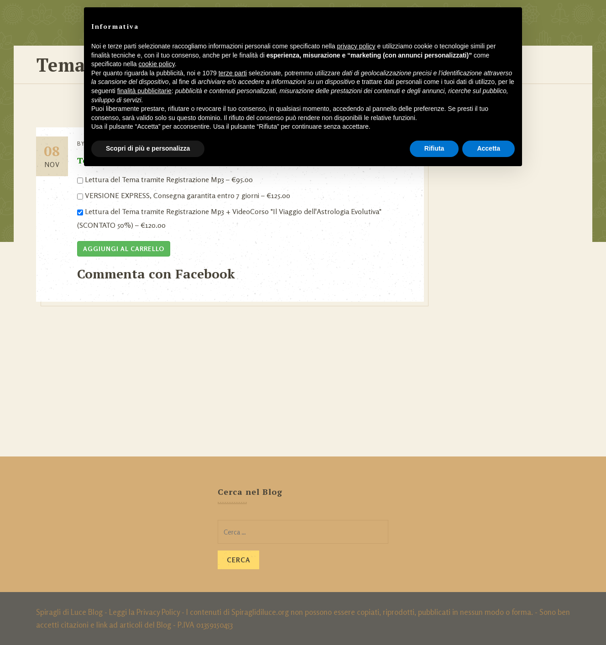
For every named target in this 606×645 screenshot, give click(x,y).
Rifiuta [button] (434, 148)
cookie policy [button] (157, 64)
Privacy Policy (158, 612)
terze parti (233, 73)
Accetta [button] (488, 148)
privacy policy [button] (356, 46)
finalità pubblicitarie (144, 90)
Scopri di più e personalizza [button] (148, 148)
